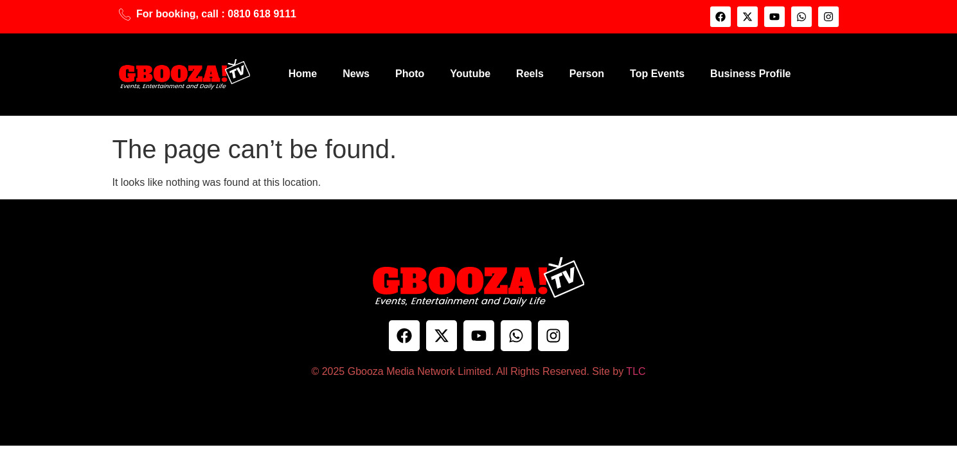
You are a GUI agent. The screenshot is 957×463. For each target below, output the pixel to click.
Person (586, 73)
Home (303, 73)
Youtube (470, 73)
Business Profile (750, 73)
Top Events (657, 73)
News (356, 73)
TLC (635, 371)
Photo (409, 73)
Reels (530, 73)
